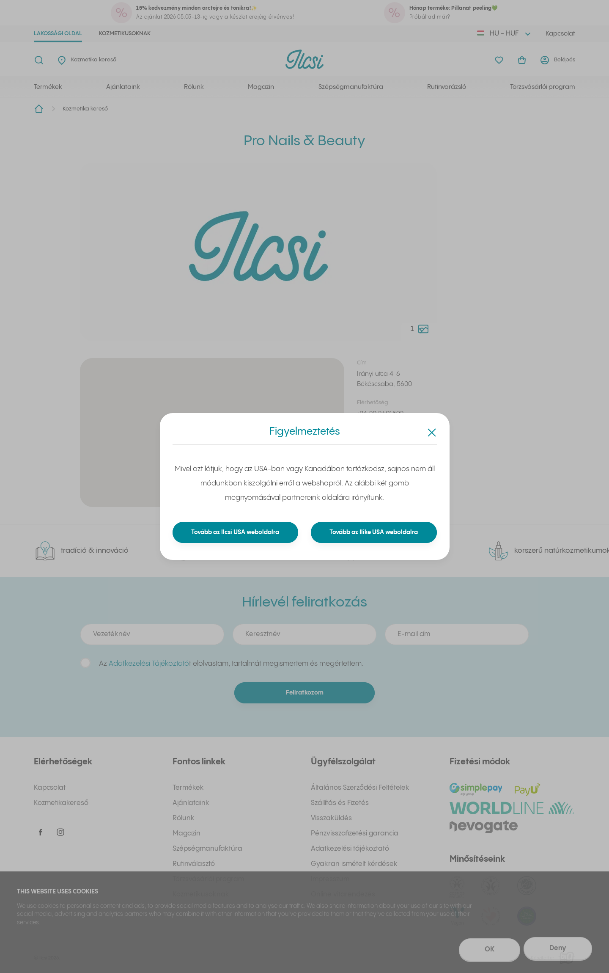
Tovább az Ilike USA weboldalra (374, 532)
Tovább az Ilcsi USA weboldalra (235, 532)
